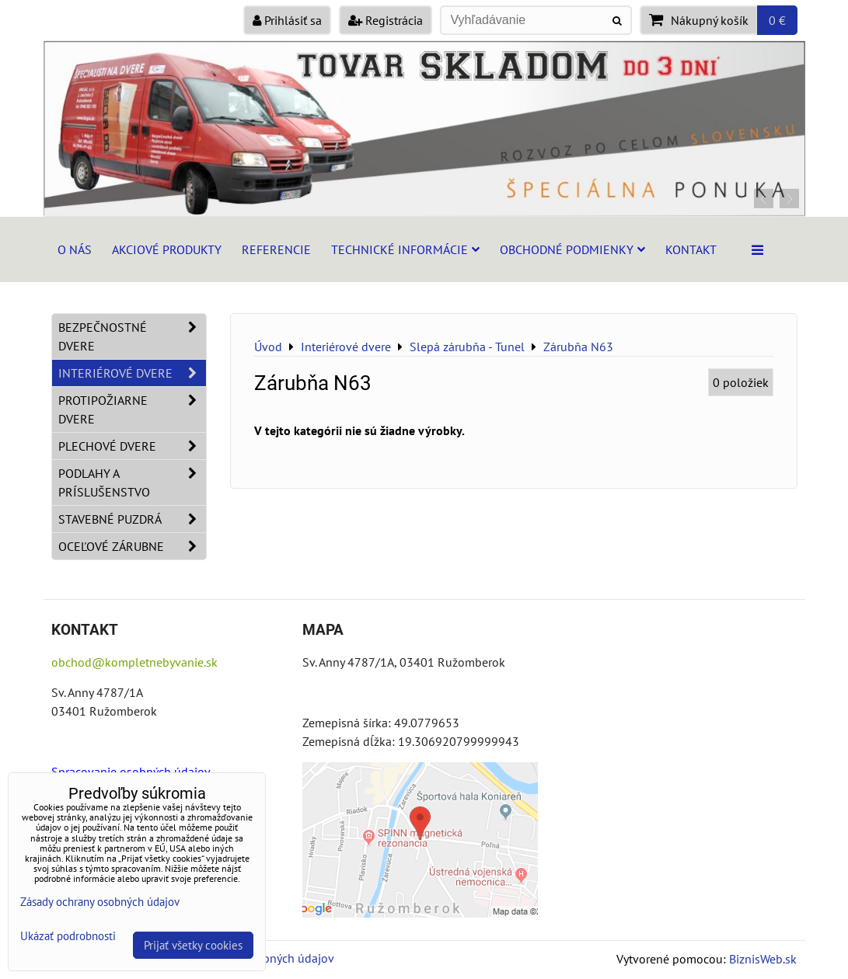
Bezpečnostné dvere (132, 336)
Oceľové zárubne (132, 546)
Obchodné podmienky (572, 249)
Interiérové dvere (132, 373)
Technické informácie (405, 249)
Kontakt (691, 249)
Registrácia (385, 20)
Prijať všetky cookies (193, 945)
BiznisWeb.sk (763, 959)
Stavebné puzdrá (132, 519)
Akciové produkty (167, 249)
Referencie (276, 249)
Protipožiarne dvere (132, 409)
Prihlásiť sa (287, 20)
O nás (75, 249)
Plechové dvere (132, 446)
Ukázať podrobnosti (68, 936)
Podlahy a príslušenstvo (132, 482)
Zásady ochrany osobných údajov (100, 901)
